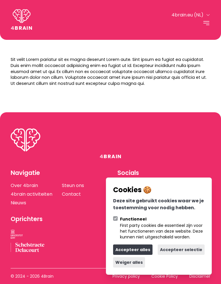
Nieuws (18, 203)
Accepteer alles (132, 250)
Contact (71, 194)
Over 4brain (24, 185)
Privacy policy (126, 276)
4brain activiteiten (31, 194)
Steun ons (73, 185)
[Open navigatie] (206, 23)
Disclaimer (199, 276)
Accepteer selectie (181, 250)
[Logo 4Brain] (22, 20)
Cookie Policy (164, 276)
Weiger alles (129, 262)
